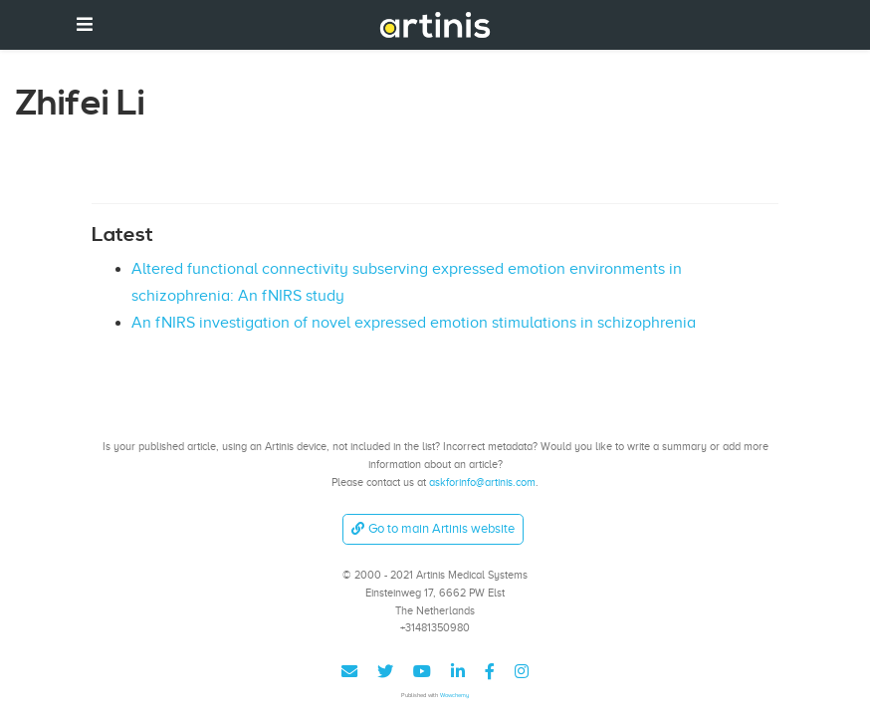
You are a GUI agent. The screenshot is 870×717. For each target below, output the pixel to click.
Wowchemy (454, 694)
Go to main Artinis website (433, 528)
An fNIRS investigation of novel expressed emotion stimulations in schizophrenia (413, 323)
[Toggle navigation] (85, 24)
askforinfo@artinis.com (482, 482)
